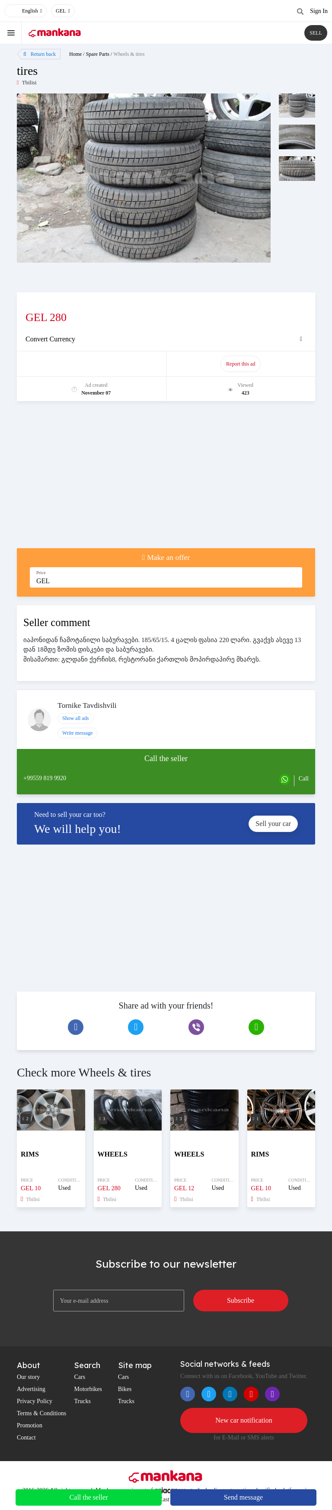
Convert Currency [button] (50, 339)
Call (304, 778)
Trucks (82, 1401)
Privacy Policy (34, 1401)
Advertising (31, 1389)
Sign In (319, 11)
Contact (26, 1437)
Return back (39, 54)
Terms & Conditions (41, 1413)
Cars (79, 1377)
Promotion (29, 1425)
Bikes (125, 1389)
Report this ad (240, 364)
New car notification (243, 1420)
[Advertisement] (166, 479)
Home (75, 54)
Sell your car (273, 823)
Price (41, 572)
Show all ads (75, 718)
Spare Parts (97, 54)
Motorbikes (88, 1389)
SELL (316, 33)
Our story (28, 1377)
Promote (92, 364)
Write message (77, 733)
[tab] (166, 339)
